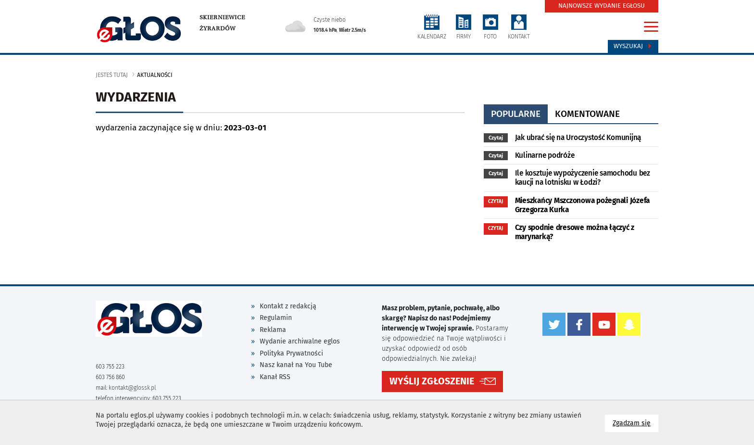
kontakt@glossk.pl (132, 387)
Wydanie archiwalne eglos (300, 341)
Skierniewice (222, 17)
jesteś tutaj (112, 75)
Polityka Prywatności (291, 353)
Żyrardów (218, 28)
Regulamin (276, 318)
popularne (515, 113)
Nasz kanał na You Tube (296, 365)
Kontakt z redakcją (288, 306)
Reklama (273, 330)
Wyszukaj (633, 46)
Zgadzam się (635, 422)
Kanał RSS (275, 377)
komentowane (587, 113)
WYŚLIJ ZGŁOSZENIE (432, 381)
